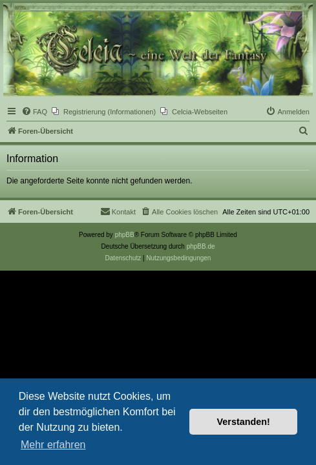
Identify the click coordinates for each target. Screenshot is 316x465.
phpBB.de (201, 246)
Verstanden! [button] (243, 422)
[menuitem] (34, 111)
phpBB (124, 234)
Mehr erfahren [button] (53, 444)
